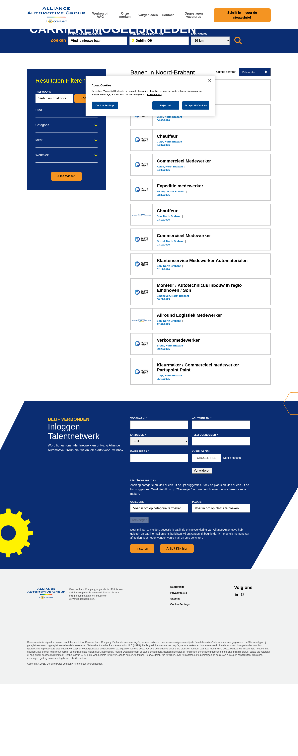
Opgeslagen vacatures (194, 15)
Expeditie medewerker (180, 260)
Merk (39, 214)
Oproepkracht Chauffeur (182, 185)
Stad (39, 184)
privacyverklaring (196, 604)
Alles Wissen (66, 250)
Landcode (138, 509)
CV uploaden (200, 525)
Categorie (42, 199)
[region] (150, 96)
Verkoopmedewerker (178, 414)
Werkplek (42, 229)
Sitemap (175, 673)
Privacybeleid (178, 667)
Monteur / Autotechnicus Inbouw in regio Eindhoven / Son (199, 362)
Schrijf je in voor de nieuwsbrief (242, 15)
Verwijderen (202, 545)
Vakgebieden (148, 15)
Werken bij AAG (100, 15)
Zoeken (86, 172)
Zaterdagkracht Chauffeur (183, 160)
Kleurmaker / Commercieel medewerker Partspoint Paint (198, 442)
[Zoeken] (238, 115)
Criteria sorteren (226, 146)
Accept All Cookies (196, 105)
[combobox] (221, 583)
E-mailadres (139, 525)
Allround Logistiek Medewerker (189, 389)
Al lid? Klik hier (177, 623)
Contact (168, 15)
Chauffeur (167, 210)
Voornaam (138, 492)
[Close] (209, 80)
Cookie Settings (180, 678)
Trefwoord (43, 166)
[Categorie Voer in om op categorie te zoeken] (159, 583)
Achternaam (201, 492)
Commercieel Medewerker (184, 235)
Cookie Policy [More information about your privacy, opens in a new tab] (154, 94)
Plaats (196, 576)
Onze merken (125, 15)
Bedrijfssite (177, 661)
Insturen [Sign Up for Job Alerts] (142, 623)
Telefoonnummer (205, 509)
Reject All (166, 105)
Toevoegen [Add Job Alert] (139, 594)
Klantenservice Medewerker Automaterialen (202, 334)
